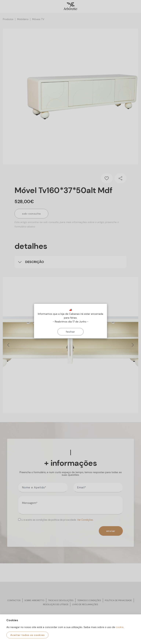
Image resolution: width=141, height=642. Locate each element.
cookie (120, 627)
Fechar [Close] (70, 331)
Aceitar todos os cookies (27, 635)
